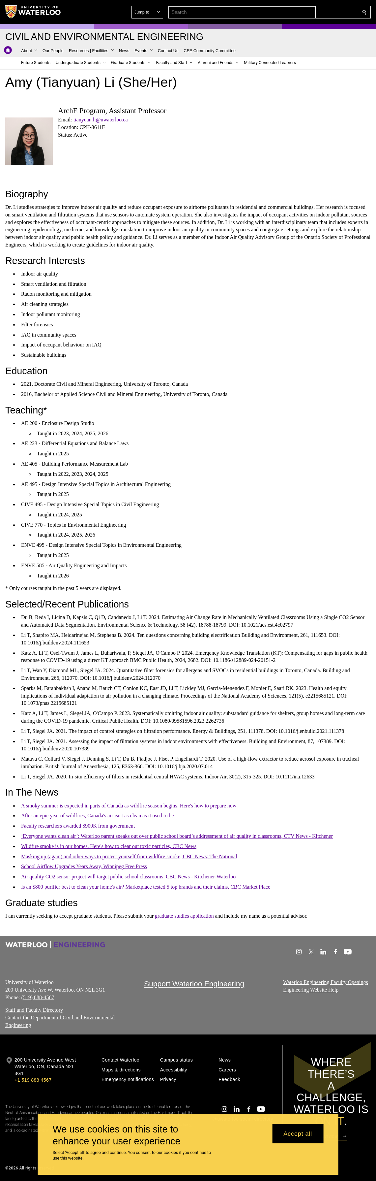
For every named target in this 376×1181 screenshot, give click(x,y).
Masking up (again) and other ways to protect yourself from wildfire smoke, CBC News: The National (129, 856)
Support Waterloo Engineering (194, 983)
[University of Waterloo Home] (33, 11)
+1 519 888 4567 (32, 1080)
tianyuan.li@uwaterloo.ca (100, 119)
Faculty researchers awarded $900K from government (78, 826)
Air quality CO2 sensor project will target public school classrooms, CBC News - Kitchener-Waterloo (128, 876)
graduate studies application (184, 916)
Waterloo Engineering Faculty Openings (325, 982)
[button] (316, 12)
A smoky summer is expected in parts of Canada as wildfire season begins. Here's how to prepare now (128, 805)
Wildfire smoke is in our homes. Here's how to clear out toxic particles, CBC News (108, 846)
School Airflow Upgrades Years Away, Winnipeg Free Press (84, 866)
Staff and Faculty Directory (34, 1010)
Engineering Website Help (310, 990)
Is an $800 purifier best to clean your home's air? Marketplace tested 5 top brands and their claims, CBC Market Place (145, 887)
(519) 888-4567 (37, 997)
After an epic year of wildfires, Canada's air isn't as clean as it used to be (97, 815)
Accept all (297, 1133)
